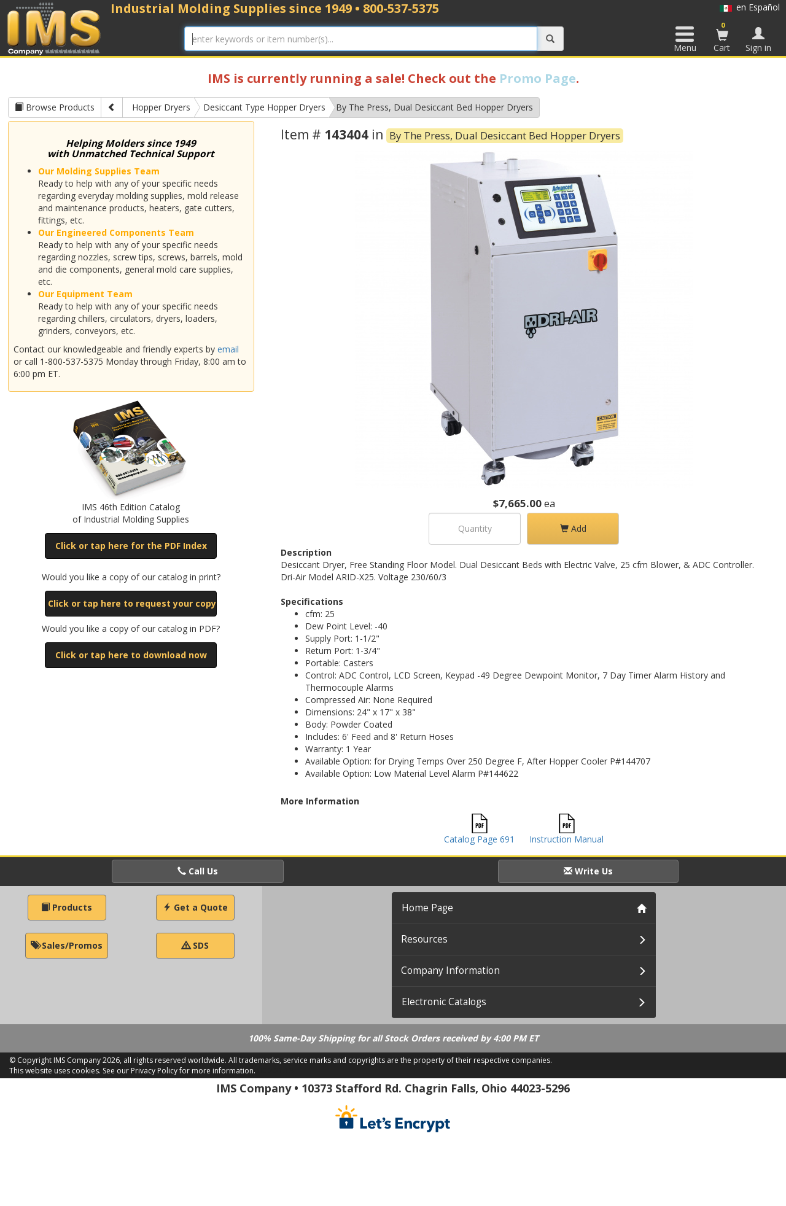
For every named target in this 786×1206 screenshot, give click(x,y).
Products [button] (66, 907)
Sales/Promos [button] (67, 945)
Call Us (197, 871)
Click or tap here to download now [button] (131, 655)
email (228, 349)
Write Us (588, 871)
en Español (750, 7)
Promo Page (537, 78)
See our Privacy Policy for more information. (179, 1070)
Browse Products (55, 107)
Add (573, 528)
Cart (722, 36)
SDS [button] (195, 945)
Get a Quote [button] (195, 907)
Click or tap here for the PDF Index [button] (131, 545)
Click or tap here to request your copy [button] (132, 603)
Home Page (427, 907)
